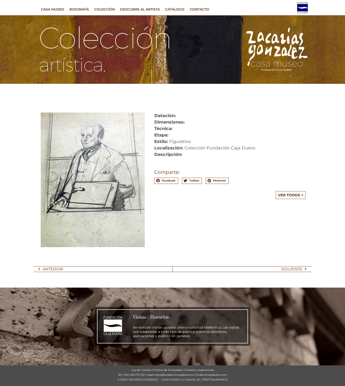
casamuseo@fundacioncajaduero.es (170, 374)
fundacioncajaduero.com (211, 374)
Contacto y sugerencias (199, 370)
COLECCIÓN (104, 9)
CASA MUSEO (52, 9)
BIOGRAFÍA (79, 9)
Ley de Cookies (141, 370)
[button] (166, 181)
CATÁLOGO (174, 9)
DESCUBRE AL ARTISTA (140, 9)
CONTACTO (199, 9)
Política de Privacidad (167, 370)
